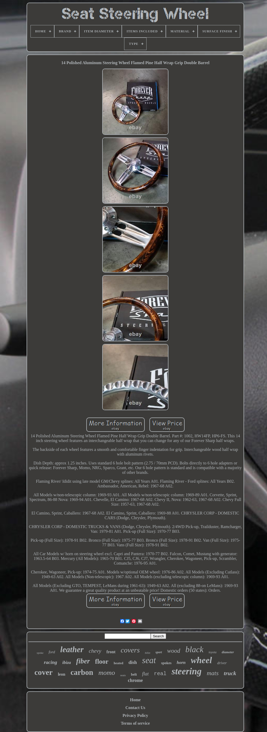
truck (230, 673)
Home (135, 700)
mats (213, 673)
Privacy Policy (135, 715)
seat (149, 660)
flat (145, 673)
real (160, 674)
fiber (83, 661)
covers (130, 650)
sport (158, 652)
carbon (81, 672)
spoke (40, 652)
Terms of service (135, 723)
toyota (212, 652)
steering (187, 671)
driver (222, 663)
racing (50, 662)
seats (123, 675)
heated (118, 663)
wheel (201, 660)
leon (61, 674)
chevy (95, 651)
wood (173, 651)
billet (147, 652)
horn (181, 662)
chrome (135, 680)
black (194, 649)
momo (106, 672)
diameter (228, 652)
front (110, 652)
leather (72, 649)
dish (133, 662)
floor (101, 661)
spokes (166, 663)
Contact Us (135, 707)
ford (52, 652)
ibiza (66, 662)
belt (134, 674)
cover (43, 672)
